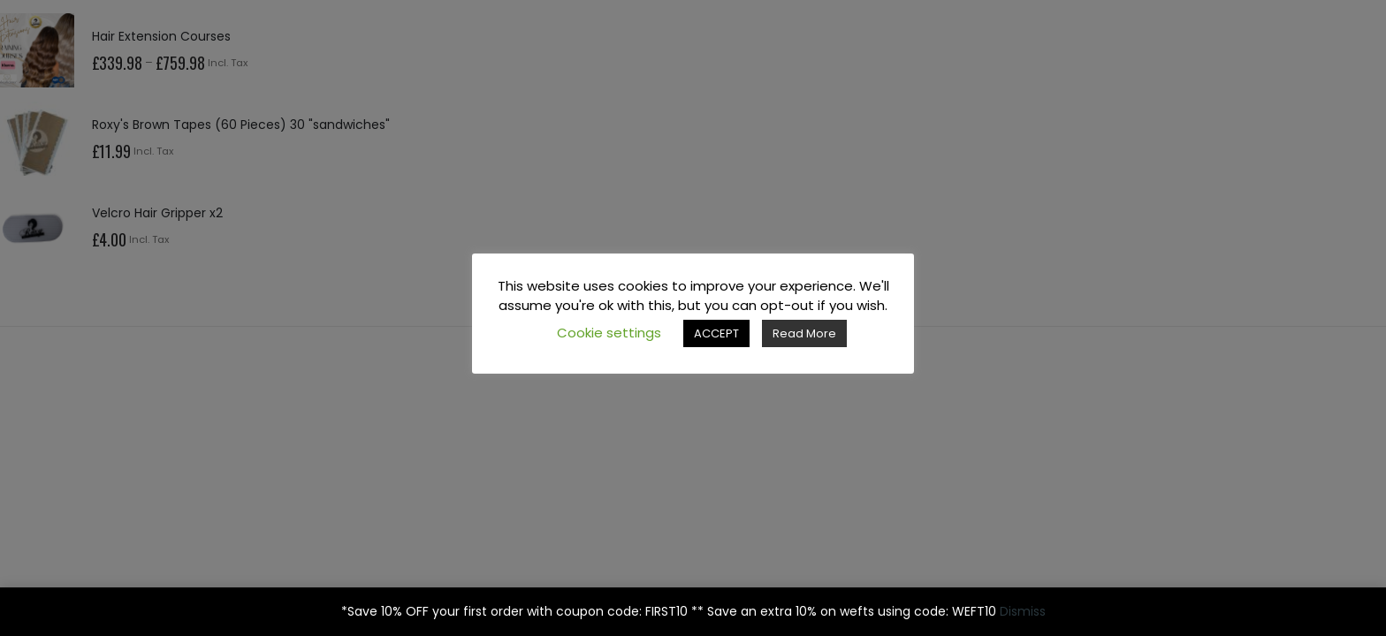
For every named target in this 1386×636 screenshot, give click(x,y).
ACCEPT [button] (716, 333)
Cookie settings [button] (609, 332)
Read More (804, 333)
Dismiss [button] (1023, 611)
